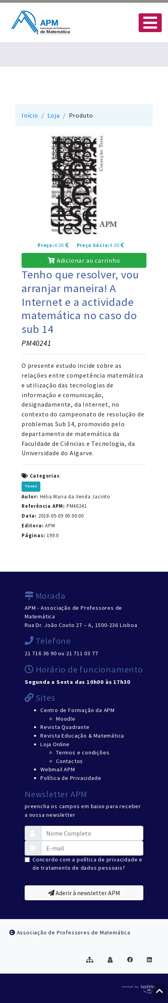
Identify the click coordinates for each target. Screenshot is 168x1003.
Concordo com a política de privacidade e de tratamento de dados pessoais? (88, 864)
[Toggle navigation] (150, 22)
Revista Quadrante (65, 726)
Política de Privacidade (70, 777)
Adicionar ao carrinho (84, 260)
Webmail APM (57, 769)
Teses (31, 486)
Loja (53, 115)
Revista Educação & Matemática (82, 735)
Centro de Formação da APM (77, 710)
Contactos (69, 761)
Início (30, 115)
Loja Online (55, 744)
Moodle (66, 718)
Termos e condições (82, 752)
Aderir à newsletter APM (84, 893)
